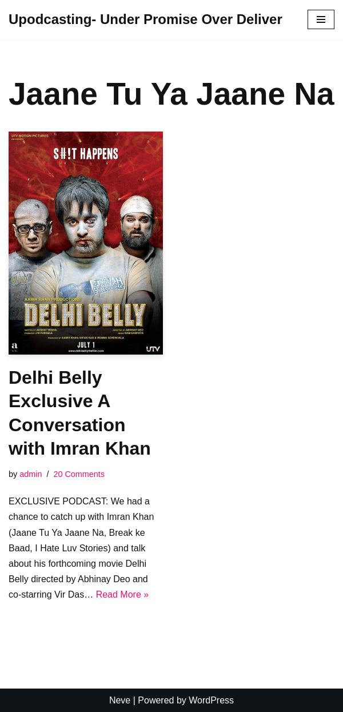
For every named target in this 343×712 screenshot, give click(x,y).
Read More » (122, 594)
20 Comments (79, 474)
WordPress (211, 700)
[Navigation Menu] (321, 19)
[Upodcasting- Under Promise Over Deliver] (145, 19)
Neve (119, 700)
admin (30, 474)
